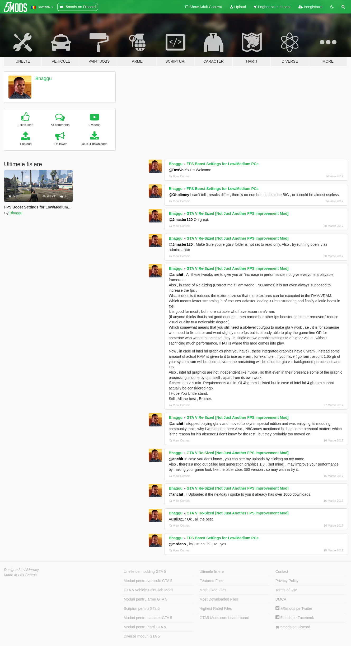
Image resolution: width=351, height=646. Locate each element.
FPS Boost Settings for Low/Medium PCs (223, 164)
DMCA (280, 599)
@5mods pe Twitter (293, 608)
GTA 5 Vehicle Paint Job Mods (148, 590)
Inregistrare (310, 7)
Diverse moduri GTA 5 (142, 636)
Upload (238, 7)
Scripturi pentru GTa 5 (142, 608)
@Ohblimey (179, 195)
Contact (281, 571)
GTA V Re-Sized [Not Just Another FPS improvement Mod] (238, 213)
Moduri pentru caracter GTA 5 (148, 618)
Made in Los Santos (20, 575)
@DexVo (176, 170)
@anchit (176, 274)
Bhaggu (43, 78)
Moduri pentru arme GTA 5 (145, 599)
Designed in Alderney (21, 570)
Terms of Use (286, 590)
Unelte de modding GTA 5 (145, 571)
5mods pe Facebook (294, 617)
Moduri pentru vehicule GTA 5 (148, 581)
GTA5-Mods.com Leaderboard (224, 618)
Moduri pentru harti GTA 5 (145, 627)
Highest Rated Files (216, 608)
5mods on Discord (292, 627)
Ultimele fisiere (212, 571)
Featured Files (211, 581)
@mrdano (177, 544)
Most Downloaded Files (219, 599)
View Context (179, 176)
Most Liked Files (213, 590)
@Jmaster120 (181, 219)
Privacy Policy (286, 581)
